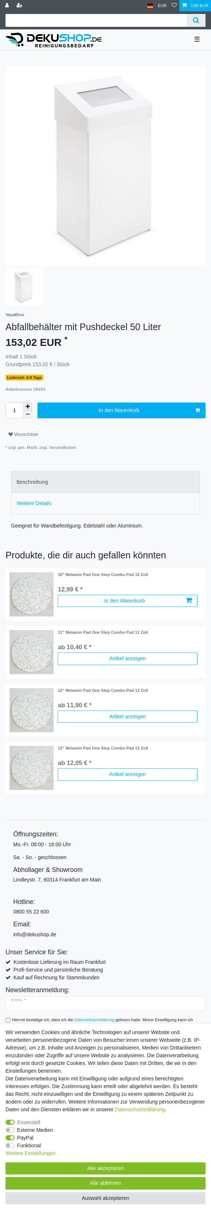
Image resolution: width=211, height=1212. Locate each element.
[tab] (105, 482)
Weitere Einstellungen (31, 1153)
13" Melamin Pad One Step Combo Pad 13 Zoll (103, 748)
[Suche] (196, 20)
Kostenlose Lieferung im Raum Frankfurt (59, 962)
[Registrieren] (20, 5)
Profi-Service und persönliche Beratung (58, 970)
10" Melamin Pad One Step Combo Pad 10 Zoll (103, 574)
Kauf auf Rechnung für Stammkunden (56, 977)
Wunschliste (23, 434)
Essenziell (28, 1122)
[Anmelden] (8, 5)
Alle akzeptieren (105, 1168)
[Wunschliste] (174, 5)
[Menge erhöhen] (27, 407)
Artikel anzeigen (127, 658)
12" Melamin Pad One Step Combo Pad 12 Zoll (103, 690)
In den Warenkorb (149, 410)
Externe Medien (35, 1130)
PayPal (25, 1138)
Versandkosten (62, 447)
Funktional (29, 1145)
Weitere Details (34, 503)
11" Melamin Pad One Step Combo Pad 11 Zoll (103, 632)
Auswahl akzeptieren (105, 1198)
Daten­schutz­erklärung (140, 1109)
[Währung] (162, 5)
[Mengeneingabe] (14, 410)
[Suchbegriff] (96, 20)
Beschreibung (32, 482)
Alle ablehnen (105, 1183)
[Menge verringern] (27, 414)
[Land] (150, 5)
